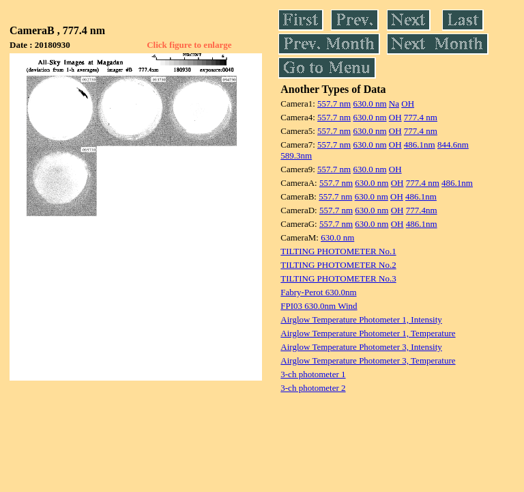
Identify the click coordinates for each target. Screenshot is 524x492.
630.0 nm (369, 103)
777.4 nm (420, 117)
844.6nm (453, 144)
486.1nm (419, 144)
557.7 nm (334, 103)
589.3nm (296, 155)
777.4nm (421, 210)
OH (407, 103)
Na (394, 103)
